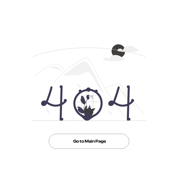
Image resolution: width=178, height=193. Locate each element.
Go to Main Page (89, 141)
